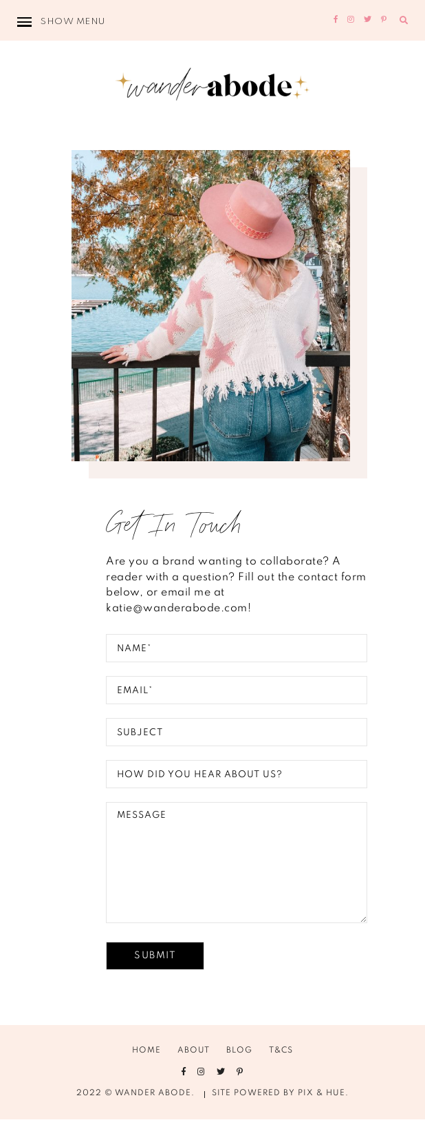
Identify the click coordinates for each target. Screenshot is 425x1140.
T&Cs (281, 1071)
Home (146, 1071)
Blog (239, 1071)
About (193, 1071)
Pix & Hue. (323, 1114)
